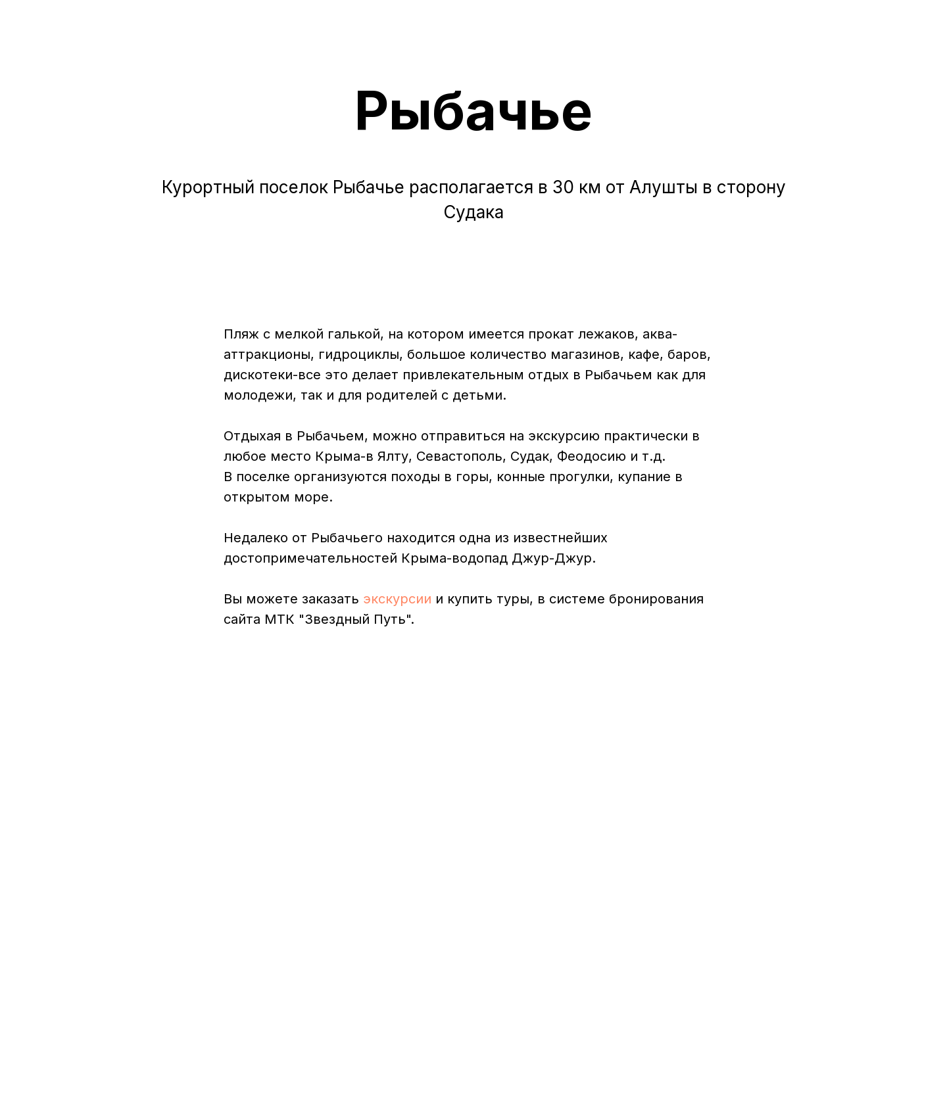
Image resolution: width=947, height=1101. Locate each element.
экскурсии (397, 599)
